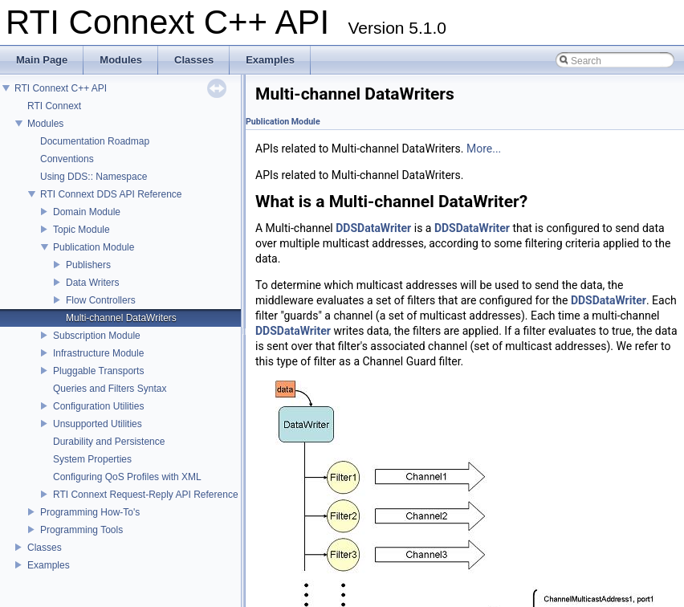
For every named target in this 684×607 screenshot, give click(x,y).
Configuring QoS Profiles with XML (127, 477)
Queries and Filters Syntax (109, 388)
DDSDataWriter (373, 228)
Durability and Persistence (109, 441)
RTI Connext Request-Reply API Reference (145, 494)
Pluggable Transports (98, 371)
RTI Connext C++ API (60, 88)
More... (483, 148)
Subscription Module (96, 335)
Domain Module (86, 212)
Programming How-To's (90, 512)
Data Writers (92, 282)
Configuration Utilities (98, 406)
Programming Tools (81, 530)
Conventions (67, 159)
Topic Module (81, 229)
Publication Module (93, 247)
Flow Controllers (101, 300)
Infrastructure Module (98, 353)
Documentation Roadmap (94, 141)
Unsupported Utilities (97, 424)
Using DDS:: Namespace (93, 176)
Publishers (88, 265)
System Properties (92, 459)
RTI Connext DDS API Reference (111, 194)
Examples (48, 565)
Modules (45, 123)
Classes (44, 547)
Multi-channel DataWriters (121, 318)
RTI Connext (54, 106)
